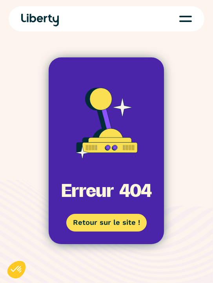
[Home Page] (40, 20)
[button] (185, 19)
